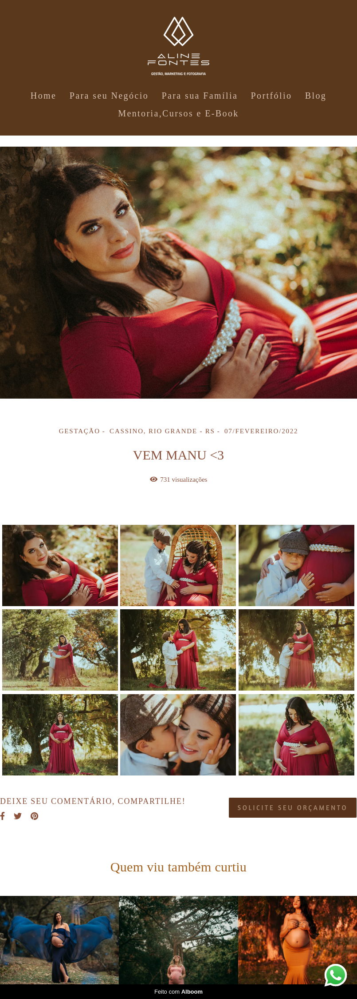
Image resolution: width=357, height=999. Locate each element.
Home (43, 95)
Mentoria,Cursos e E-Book (178, 113)
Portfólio (271, 95)
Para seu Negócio (109, 95)
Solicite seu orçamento (293, 807)
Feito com (178, 991)
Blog (316, 95)
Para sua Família (199, 95)
